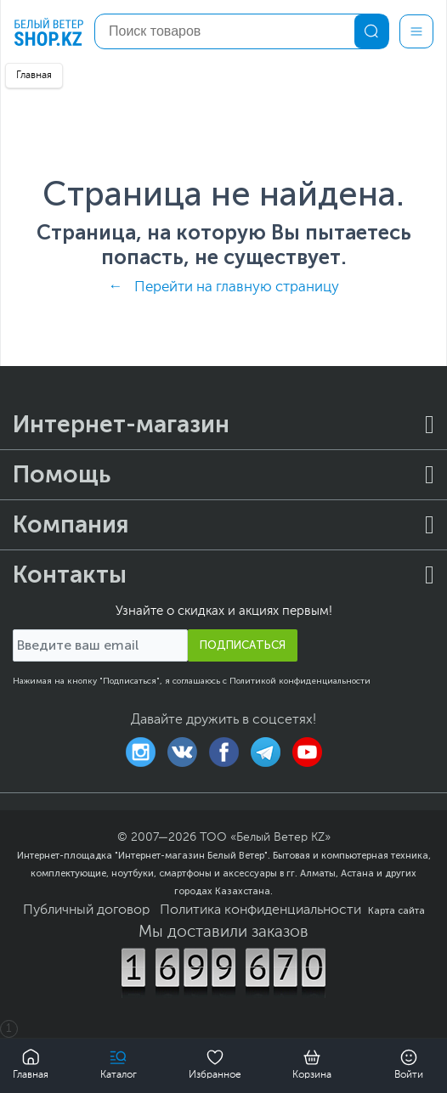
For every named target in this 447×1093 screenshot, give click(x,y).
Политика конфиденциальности (260, 910)
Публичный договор (86, 910)
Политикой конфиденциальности (300, 681)
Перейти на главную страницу (236, 287)
